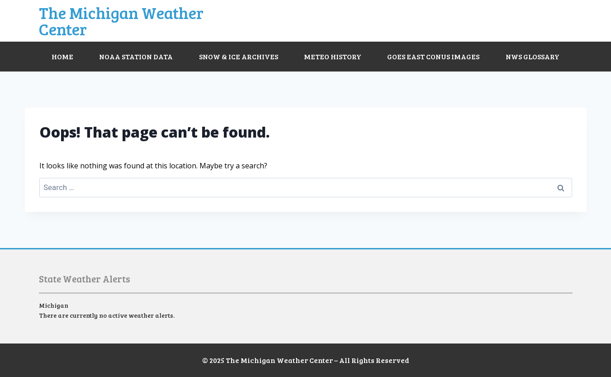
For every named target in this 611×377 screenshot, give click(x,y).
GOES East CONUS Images (433, 56)
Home (62, 56)
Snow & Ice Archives (238, 56)
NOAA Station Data (136, 56)
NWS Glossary (532, 56)
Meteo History (332, 56)
